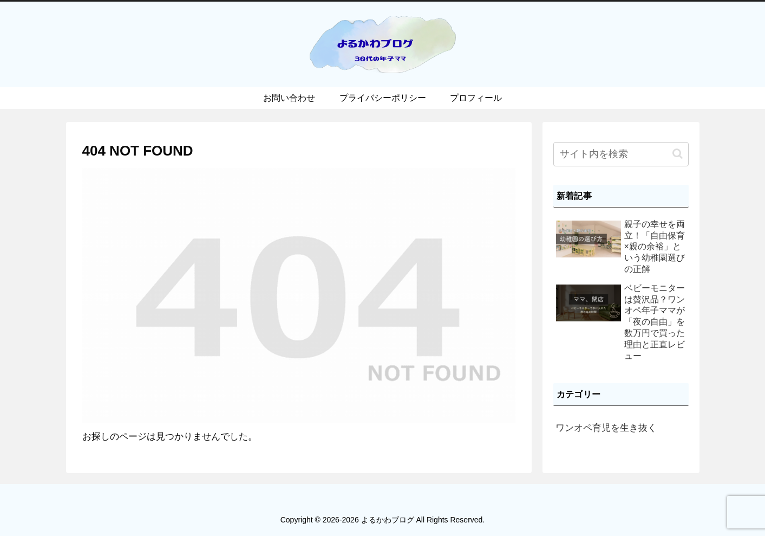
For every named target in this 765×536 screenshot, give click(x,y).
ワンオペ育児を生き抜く (606, 428)
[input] (621, 154)
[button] (677, 153)
